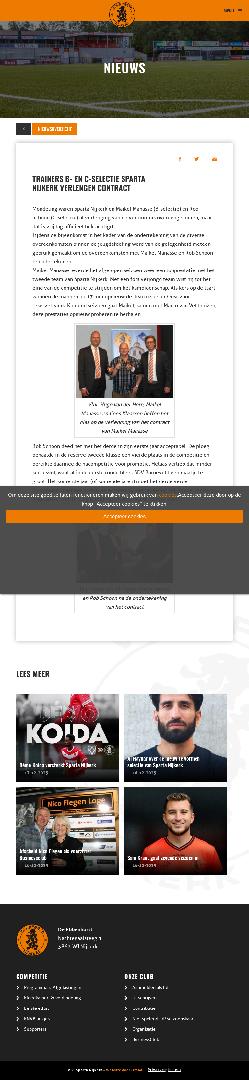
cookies (168, 495)
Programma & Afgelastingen (52, 987)
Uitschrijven (144, 998)
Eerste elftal (36, 1008)
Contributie (144, 1008)
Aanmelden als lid (150, 987)
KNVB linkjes (37, 1018)
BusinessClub (145, 1039)
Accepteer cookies (124, 516)
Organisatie (144, 1029)
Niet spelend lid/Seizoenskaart (163, 1018)
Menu (233, 10)
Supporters (35, 1029)
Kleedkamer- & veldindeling (52, 998)
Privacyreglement (164, 1069)
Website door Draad (124, 1069)
